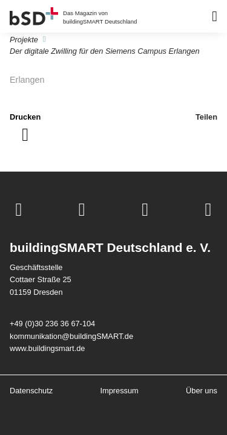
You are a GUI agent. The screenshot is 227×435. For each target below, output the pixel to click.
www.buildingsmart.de (47, 348)
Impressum (119, 390)
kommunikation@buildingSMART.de (71, 336)
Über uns (201, 390)
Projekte (24, 39)
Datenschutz (31, 390)
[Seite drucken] (25, 127)
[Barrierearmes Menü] (214, 16)
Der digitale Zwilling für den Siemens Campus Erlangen (105, 51)
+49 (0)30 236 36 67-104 (52, 323)
